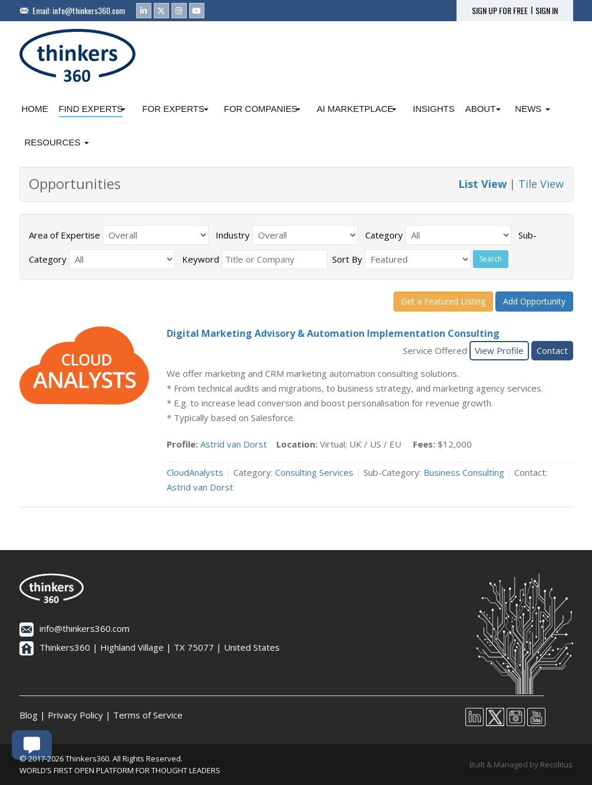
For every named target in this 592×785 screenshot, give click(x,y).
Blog (28, 715)
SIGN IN (546, 10)
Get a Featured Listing (443, 301)
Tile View (541, 184)
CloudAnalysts (195, 472)
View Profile (499, 350)
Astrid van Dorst (233, 444)
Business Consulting (464, 472)
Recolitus (556, 764)
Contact (552, 350)
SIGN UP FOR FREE (500, 10)
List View (482, 184)
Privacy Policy (75, 715)
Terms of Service (148, 715)
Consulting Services (314, 472)
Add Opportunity (534, 301)
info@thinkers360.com (88, 10)
